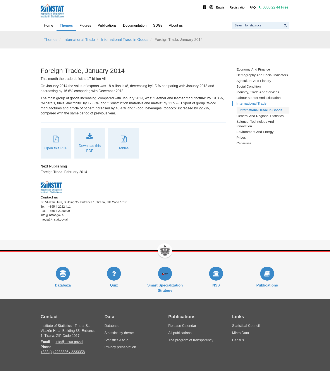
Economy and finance (253, 69)
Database (112, 326)
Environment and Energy (255, 132)
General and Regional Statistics (260, 116)
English (221, 7)
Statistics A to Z (116, 340)
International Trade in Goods (124, 40)
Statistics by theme (119, 333)
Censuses (244, 143)
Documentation (135, 25)
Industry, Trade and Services (258, 92)
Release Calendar (182, 326)
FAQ (252, 7)
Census (238, 340)
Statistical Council (246, 326)
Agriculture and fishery (254, 81)
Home (48, 25)
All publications (180, 333)
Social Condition (249, 86)
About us (176, 25)
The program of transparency (190, 340)
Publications (107, 25)
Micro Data (240, 333)
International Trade (79, 40)
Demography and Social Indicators (262, 75)
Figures (85, 25)
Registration (238, 7)
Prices (241, 137)
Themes (66, 25)
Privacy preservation (120, 347)
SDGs (157, 25)
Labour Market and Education (259, 98)
